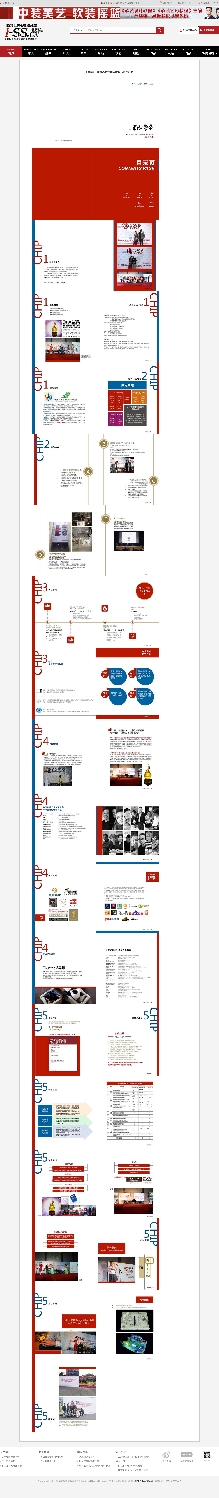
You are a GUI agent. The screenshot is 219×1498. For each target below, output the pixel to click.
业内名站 (208, 51)
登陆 (109, 2)
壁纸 (48, 51)
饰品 (188, 51)
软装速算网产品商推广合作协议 (94, 1465)
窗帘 (83, 51)
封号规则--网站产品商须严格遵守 (134, 1470)
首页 (11, 51)
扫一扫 (207, 1461)
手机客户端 (8, 2)
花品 (170, 51)
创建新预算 (208, 30)
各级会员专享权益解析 (51, 1457)
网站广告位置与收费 (89, 1461)
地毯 (135, 51)
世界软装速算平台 (26, 31)
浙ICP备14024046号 (144, 1481)
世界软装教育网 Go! (208, 2)
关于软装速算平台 (11, 1457)
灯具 (66, 51)
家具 (31, 51)
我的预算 (182, 2)
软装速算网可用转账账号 (130, 1465)
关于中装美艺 (8, 1461)
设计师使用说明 (48, 1461)
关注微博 (166, 1461)
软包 (118, 51)
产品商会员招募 (87, 1457)
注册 (103, 2)
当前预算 (167, 2)
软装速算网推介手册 (12, 1465)
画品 (153, 51)
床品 (101, 51)
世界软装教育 (186, 1461)
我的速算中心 (190, 30)
